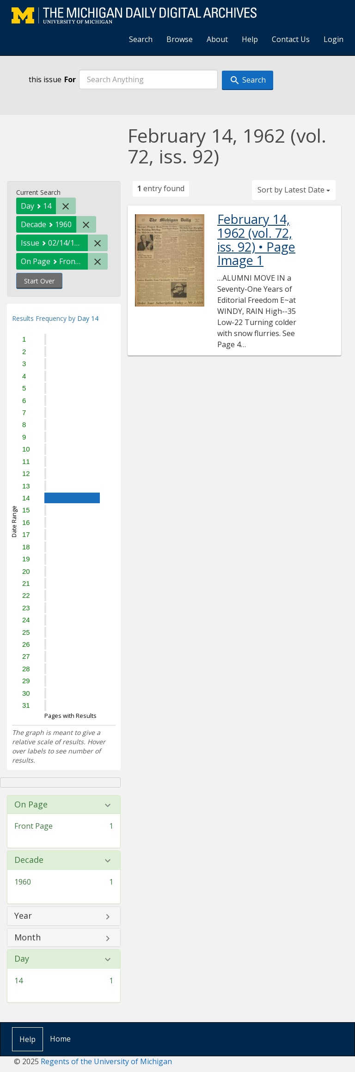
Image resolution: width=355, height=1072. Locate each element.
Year (23, 916)
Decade (28, 860)
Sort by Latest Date (293, 190)
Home (60, 1039)
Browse (179, 39)
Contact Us (291, 39)
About (217, 39)
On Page (31, 804)
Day (21, 959)
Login (333, 39)
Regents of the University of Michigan (106, 1061)
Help (250, 39)
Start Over (39, 281)
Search (141, 39)
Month (27, 937)
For (70, 79)
